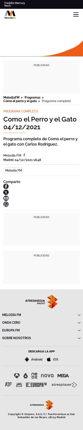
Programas (33, 97)
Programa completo (56, 101)
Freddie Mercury (14, 3)
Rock (7, 5)
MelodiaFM (11, 97)
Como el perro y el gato (20, 101)
